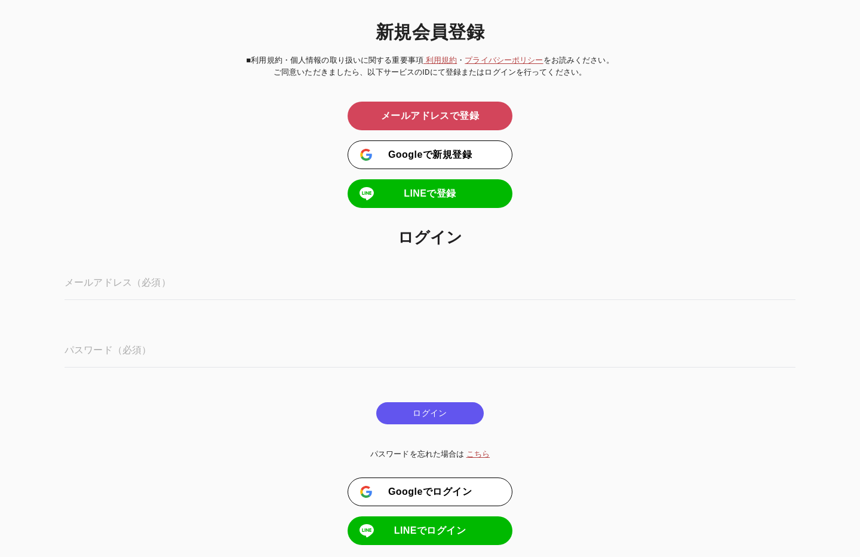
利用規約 (440, 60)
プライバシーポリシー (504, 60)
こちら (478, 453)
